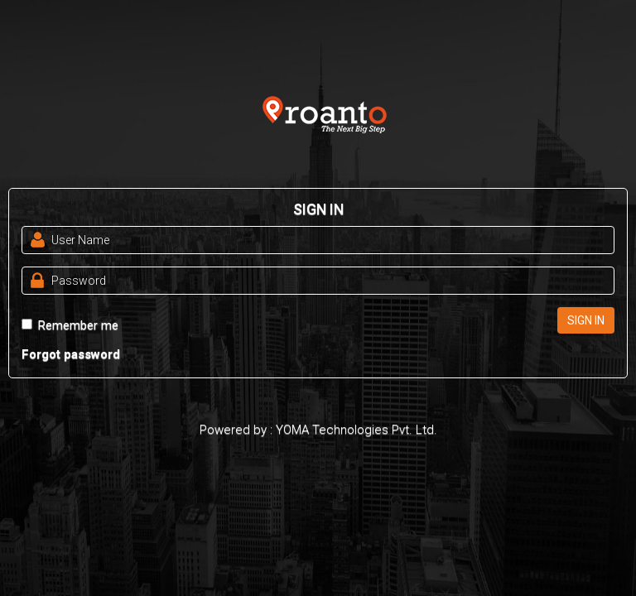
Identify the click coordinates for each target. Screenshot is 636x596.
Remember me (70, 325)
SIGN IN (586, 320)
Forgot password (71, 354)
